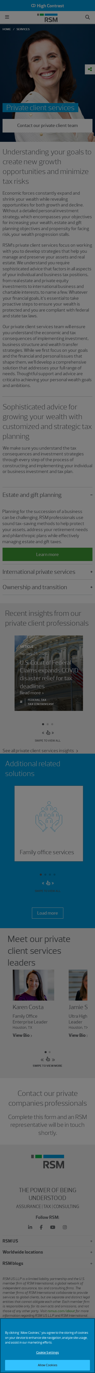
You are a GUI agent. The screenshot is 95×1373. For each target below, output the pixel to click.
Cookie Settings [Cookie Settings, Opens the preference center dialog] (47, 1352)
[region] (47, 1345)
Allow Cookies (48, 1365)
